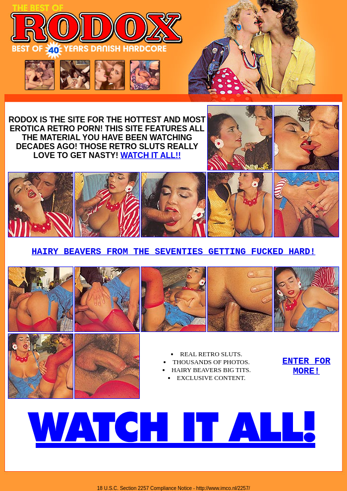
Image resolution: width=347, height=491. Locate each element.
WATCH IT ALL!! (150, 155)
